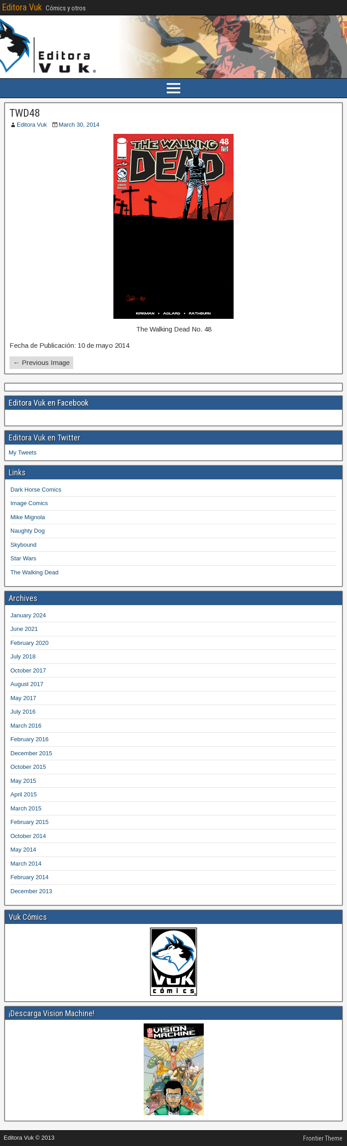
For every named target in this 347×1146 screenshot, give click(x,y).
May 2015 (23, 780)
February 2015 (29, 822)
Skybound (23, 544)
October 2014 (28, 836)
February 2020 (29, 642)
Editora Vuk (22, 7)
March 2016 (26, 725)
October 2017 (28, 670)
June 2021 (24, 628)
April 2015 (23, 794)
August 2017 (26, 684)
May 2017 (23, 698)
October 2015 (28, 766)
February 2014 (29, 877)
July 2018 (23, 656)
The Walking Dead (34, 572)
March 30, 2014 (79, 124)
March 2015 (26, 808)
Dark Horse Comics (35, 489)
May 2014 (23, 849)
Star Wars (23, 558)
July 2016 (23, 711)
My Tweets (23, 452)
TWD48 (24, 113)
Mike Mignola (27, 517)
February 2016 (29, 739)
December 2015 (31, 753)
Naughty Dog (27, 530)
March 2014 (26, 863)
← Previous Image (41, 362)
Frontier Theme (322, 1138)
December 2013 (31, 891)
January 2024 (28, 615)
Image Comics (29, 503)
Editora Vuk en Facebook (49, 402)
